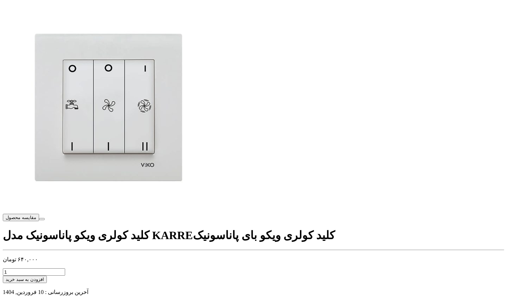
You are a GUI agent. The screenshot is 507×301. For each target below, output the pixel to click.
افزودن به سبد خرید (25, 279)
